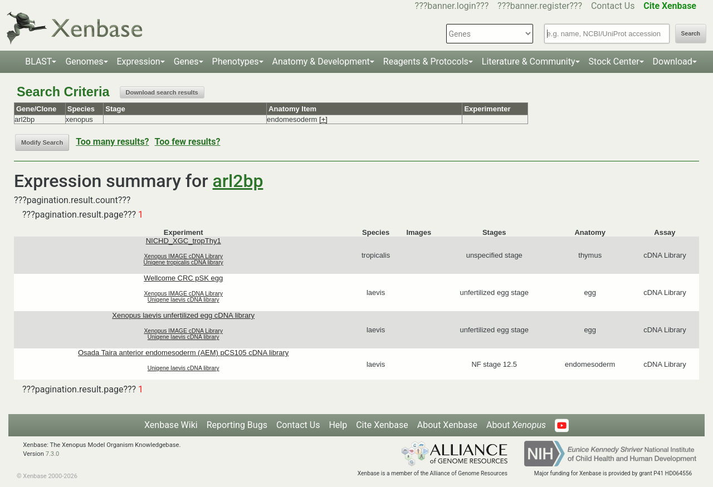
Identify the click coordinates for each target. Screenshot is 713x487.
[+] (323, 119)
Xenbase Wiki (171, 425)
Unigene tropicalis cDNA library (183, 262)
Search (690, 33)
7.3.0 (53, 454)
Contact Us (613, 6)
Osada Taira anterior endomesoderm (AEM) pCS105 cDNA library (183, 352)
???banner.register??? (539, 6)
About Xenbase (447, 425)
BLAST (38, 61)
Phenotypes (235, 61)
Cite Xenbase (382, 425)
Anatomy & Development (321, 61)
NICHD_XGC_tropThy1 (183, 241)
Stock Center (614, 61)
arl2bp (238, 180)
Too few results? (188, 141)
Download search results (162, 92)
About (516, 425)
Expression (138, 61)
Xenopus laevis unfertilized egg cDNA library (183, 315)
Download (672, 61)
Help (338, 425)
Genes (186, 61)
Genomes (84, 61)
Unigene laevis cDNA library (183, 300)
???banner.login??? (452, 6)
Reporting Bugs (237, 425)
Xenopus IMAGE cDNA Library (183, 256)
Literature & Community (528, 61)
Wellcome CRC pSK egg (183, 278)
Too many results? (112, 141)
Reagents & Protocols (425, 61)
